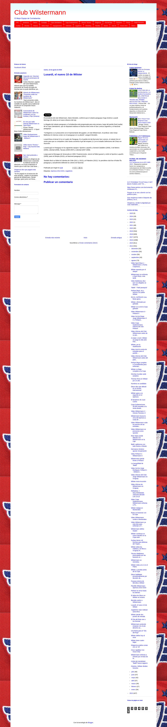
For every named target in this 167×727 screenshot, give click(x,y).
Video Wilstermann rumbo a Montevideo (139, 518)
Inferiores (68, 26)
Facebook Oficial (20, 67)
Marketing (88, 26)
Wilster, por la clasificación (136, 345)
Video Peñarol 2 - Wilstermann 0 (137, 455)
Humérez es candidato (138, 383)
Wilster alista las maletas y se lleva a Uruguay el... (138, 548)
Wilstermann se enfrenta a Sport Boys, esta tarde (139, 276)
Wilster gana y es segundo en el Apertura (137, 395)
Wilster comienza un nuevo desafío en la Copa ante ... (138, 535)
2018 (131, 234)
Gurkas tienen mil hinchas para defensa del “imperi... (139, 542)
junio (133, 675)
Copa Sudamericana (72, 22)
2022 (131, 222)
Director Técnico (86, 22)
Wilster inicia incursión (138, 481)
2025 (131, 213)
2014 (131, 246)
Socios (106, 26)
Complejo (44, 22)
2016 (131, 240)
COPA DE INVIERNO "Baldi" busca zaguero (139, 662)
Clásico (35, 22)
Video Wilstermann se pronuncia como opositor (138, 431)
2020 (131, 228)
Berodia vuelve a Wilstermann (136, 601)
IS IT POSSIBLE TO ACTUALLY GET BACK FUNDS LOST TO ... (140, 183)
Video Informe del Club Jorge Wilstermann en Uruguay (139, 476)
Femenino (119, 22)
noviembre (135, 251)
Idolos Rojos (45, 26)
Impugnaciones (57, 26)
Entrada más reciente (52, 237)
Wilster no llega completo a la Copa (138, 370)
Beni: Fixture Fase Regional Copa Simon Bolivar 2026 (144, 120)
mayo (133, 677)
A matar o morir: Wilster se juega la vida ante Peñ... (139, 340)
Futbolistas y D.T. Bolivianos (140, 136)
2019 (131, 231)
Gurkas (18, 26)
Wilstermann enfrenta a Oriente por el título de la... (139, 656)
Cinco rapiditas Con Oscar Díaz (137, 651)
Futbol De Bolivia (136, 88)
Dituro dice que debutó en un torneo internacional (138, 388)
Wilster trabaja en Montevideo (137, 509)
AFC (17, 22)
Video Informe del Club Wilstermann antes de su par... (139, 333)
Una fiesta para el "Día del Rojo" (138, 631)
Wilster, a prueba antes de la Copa (139, 570)
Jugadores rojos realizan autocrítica (139, 611)
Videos (133, 26)
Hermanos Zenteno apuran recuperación (139, 450)
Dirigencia (98, 22)
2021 (131, 225)
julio (133, 672)
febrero (134, 686)
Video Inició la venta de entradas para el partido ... (139, 351)
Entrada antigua (116, 237)
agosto (133, 260)
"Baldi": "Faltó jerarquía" (139, 287)
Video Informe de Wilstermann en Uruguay (137, 486)
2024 (131, 216)
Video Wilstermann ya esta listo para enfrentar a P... (138, 524)
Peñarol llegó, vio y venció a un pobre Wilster (138, 292)
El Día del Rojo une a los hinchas (138, 620)
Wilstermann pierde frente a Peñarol (137, 459)
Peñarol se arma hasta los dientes (138, 591)
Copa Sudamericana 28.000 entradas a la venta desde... (139, 406)
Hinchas (27, 26)
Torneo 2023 (123, 26)
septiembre (135, 257)
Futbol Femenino (139, 22)
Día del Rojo (108, 22)
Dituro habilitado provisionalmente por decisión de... (139, 576)
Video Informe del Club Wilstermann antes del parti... (139, 358)
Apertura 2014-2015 (57, 171)
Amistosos (26, 22)
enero (133, 689)
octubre (134, 254)
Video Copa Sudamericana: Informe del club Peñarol (137, 325)
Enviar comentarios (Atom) (88, 243)
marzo (133, 683)
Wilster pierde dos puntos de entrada (138, 615)
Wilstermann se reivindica (136, 561)
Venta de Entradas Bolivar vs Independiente (144, 71)
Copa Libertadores (56, 22)
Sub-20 (114, 26)
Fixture (128, 22)
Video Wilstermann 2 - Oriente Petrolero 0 (138, 412)
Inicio (85, 237)
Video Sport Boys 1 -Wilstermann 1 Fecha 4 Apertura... (139, 265)
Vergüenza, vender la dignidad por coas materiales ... (138, 204)
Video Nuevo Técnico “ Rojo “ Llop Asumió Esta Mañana (31, 146)
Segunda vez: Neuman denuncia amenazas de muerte (31, 78)
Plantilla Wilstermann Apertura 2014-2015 (138, 587)
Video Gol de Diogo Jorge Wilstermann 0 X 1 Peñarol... (139, 318)
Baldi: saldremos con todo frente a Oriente (139, 445)
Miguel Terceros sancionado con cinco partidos (143, 139)
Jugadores (78, 26)
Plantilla (97, 26)
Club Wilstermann (40, 12)
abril (133, 680)
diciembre (134, 248)
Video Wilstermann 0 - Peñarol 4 (138, 312)
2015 (131, 243)
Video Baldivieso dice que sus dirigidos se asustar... (138, 283)
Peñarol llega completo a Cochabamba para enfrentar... (139, 364)
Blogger (90, 722)
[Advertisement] (79, 46)
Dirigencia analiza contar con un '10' (139, 646)
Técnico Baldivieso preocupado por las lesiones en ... (138, 555)
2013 (131, 693)
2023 (131, 219)
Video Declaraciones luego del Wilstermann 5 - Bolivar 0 (31, 136)
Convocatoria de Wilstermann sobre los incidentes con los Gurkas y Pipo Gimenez (31, 113)
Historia (35, 26)
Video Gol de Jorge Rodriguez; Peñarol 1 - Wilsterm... (139, 470)
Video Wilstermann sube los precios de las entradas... (139, 424)
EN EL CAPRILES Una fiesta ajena (139, 298)
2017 (131, 237)
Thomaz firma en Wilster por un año (139, 380)
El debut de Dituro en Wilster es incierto (138, 596)
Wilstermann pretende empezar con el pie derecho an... (138, 626)
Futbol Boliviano (135, 68)
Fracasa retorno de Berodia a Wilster (137, 582)
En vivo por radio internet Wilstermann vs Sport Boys (31, 123)
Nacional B (133, 117)
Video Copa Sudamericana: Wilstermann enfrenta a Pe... (139, 502)
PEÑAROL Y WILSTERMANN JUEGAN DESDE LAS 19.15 (138, 493)
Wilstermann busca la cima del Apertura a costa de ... (138, 418)
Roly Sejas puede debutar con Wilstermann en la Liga (138, 438)
